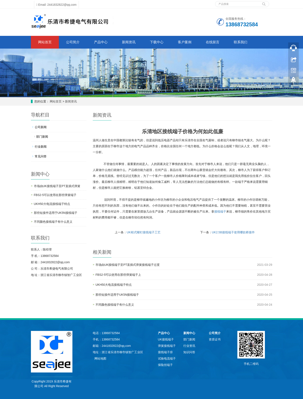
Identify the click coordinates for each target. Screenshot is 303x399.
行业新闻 (41, 146)
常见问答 (41, 156)
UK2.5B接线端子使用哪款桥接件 (233, 232)
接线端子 (220, 211)
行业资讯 (189, 345)
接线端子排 (165, 352)
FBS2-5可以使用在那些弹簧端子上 (118, 274)
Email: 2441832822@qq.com (56, 4)
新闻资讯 (129, 42)
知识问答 (189, 352)
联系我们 (240, 42)
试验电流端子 (167, 358)
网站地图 (100, 358)
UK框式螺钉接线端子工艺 (143, 232)
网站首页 (45, 42)
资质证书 (215, 339)
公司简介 (73, 42)
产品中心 (101, 42)
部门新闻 (42, 136)
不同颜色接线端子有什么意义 (114, 304)
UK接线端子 (166, 339)
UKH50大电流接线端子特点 (113, 284)
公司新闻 (41, 127)
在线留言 (212, 42)
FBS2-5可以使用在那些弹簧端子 (55, 195)
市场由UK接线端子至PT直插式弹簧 (57, 186)
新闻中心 (189, 333)
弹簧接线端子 (167, 345)
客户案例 (184, 42)
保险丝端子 (165, 365)
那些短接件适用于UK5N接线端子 (117, 294)
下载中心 (156, 42)
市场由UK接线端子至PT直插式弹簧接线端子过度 (127, 264)
